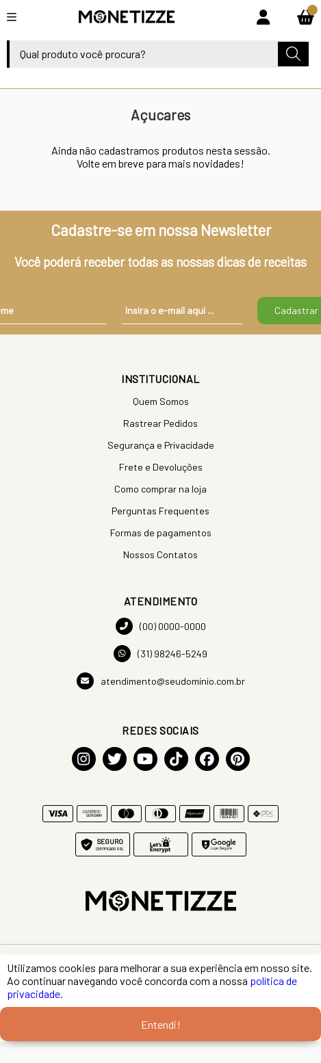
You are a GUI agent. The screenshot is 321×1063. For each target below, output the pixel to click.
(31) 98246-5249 (160, 653)
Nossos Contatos (160, 554)
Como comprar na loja (160, 489)
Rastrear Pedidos (160, 423)
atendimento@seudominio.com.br (161, 681)
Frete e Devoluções (161, 467)
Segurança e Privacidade (160, 445)
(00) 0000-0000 (161, 626)
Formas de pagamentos (160, 532)
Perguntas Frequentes (160, 510)
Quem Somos (161, 401)
